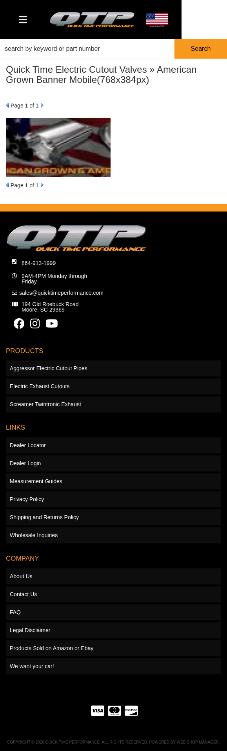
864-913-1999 (39, 263)
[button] (113, 49)
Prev (7, 105)
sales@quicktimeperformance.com (61, 293)
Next (42, 105)
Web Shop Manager (198, 742)
